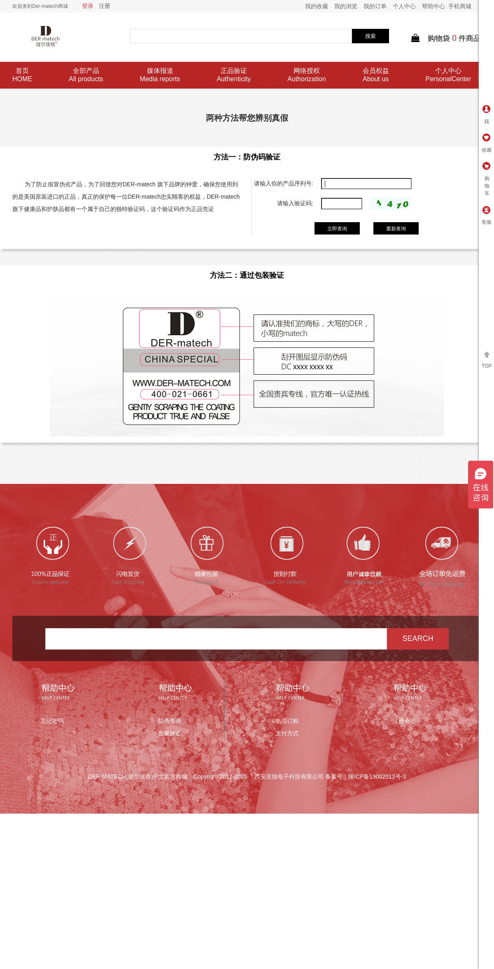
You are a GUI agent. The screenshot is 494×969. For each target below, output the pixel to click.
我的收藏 (316, 6)
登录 (87, 5)
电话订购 (286, 721)
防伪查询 (169, 721)
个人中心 (404, 6)
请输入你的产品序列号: (283, 183)
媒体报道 (160, 75)
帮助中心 (433, 6)
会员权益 (376, 75)
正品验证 (234, 75)
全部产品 (86, 75)
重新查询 (396, 229)
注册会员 (404, 721)
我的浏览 (345, 6)
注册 (104, 5)
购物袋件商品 (446, 38)
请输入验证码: (295, 203)
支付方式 (286, 733)
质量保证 (169, 733)
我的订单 (375, 6)
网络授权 (306, 75)
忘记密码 (52, 721)
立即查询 (337, 229)
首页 (22, 75)
